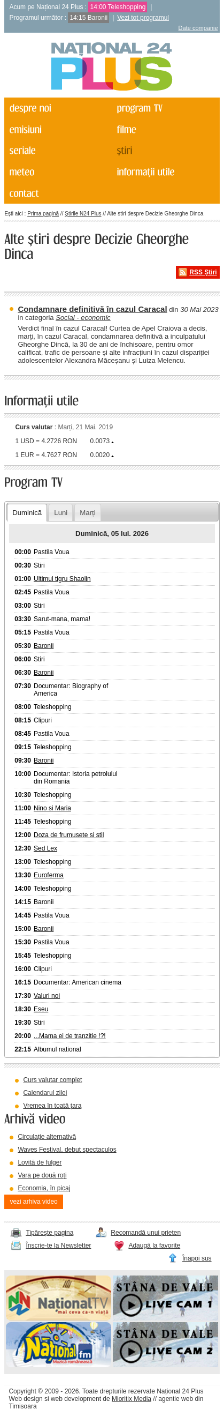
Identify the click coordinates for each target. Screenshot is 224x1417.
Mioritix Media (131, 1399)
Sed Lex (45, 848)
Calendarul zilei (45, 1093)
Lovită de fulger (39, 1162)
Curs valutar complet (52, 1080)
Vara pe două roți (42, 1175)
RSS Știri (203, 272)
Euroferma (49, 875)
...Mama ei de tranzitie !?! (70, 1036)
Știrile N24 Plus (83, 214)
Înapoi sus (197, 1258)
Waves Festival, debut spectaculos (67, 1149)
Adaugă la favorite (154, 1245)
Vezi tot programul (143, 17)
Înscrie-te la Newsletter (58, 1245)
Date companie (198, 28)
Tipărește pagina (49, 1232)
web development (76, 1399)
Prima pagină (43, 214)
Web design (25, 1399)
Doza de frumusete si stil (69, 835)
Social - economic (83, 318)
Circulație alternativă (47, 1136)
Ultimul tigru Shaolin (62, 579)
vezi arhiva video (33, 1201)
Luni (60, 513)
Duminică (27, 513)
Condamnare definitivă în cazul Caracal (92, 309)
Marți (87, 513)
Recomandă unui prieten (146, 1232)
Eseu (41, 1009)
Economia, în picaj (44, 1188)
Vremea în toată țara (52, 1105)
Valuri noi (47, 996)
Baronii (43, 646)
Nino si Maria (52, 808)
